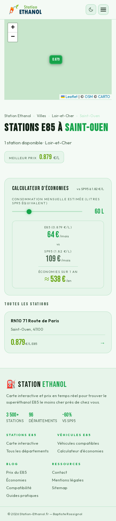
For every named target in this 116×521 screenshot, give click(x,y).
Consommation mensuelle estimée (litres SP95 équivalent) (56, 201)
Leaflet (69, 96)
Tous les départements (27, 450)
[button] (55, 59)
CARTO (104, 96)
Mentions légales (68, 479)
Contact (59, 472)
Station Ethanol (17, 115)
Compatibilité (19, 487)
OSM (89, 96)
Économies (16, 479)
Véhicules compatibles (78, 443)
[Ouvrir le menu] (103, 9)
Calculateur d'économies (80, 450)
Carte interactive (22, 443)
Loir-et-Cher (63, 115)
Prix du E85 (16, 472)
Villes (41, 115)
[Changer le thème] (91, 9)
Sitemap (59, 487)
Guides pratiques (22, 495)
